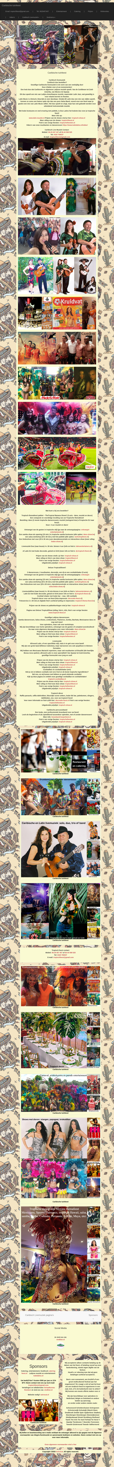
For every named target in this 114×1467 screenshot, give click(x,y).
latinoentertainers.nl (84, 546)
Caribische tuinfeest (11, 5)
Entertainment (61, 11)
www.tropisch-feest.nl (57, 613)
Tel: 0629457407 (43, 11)
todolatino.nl (38, 1376)
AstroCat (59, 1452)
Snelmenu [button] (51, 17)
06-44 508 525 (66, 132)
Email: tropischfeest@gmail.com (17, 11)
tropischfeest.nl (68, 120)
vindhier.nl (60, 1340)
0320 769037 (58, 134)
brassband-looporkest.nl (61, 717)
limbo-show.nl (56, 541)
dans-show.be (88, 534)
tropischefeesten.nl (67, 123)
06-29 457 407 (53, 132)
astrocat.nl (45, 1395)
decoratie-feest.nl (75, 598)
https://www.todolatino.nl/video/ (75, 125)
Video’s (12, 17)
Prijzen (90, 11)
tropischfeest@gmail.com (60, 137)
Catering (77, 11)
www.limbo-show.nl (56, 587)
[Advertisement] (59, 1461)
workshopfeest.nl (81, 537)
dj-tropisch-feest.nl (83, 551)
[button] (40, 1316)
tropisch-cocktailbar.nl (57, 679)
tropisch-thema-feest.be (84, 601)
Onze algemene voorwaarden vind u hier (60, 1444)
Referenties (105, 11)
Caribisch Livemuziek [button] (30, 17)
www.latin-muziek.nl (37, 118)
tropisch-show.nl (78, 118)
